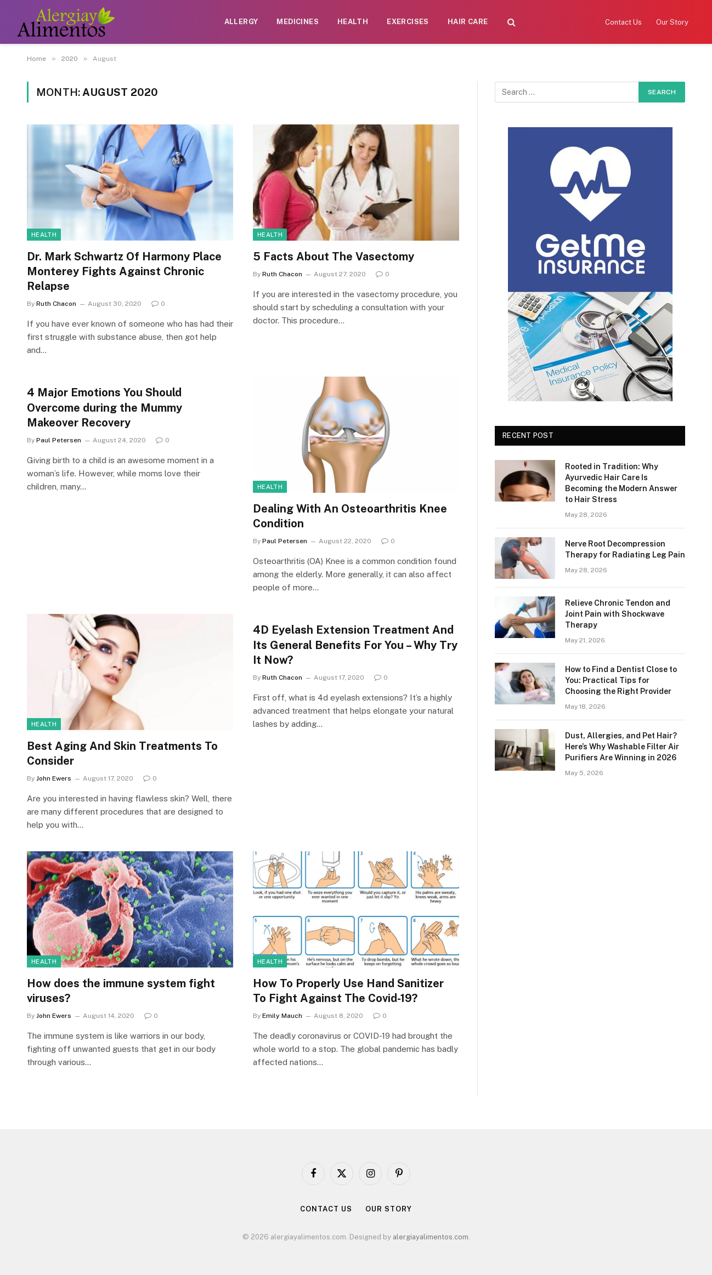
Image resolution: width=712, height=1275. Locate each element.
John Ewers (53, 778)
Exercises (408, 22)
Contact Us (623, 22)
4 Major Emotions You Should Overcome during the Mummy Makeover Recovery (104, 407)
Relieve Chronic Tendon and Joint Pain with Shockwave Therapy (617, 614)
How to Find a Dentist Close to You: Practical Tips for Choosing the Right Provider (621, 680)
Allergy (241, 22)
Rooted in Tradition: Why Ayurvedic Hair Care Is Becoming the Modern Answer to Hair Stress (621, 483)
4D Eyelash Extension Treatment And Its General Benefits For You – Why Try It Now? (355, 644)
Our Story (672, 22)
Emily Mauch (282, 1016)
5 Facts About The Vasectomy (333, 256)
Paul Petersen (58, 440)
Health (352, 22)
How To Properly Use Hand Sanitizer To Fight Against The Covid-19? (348, 991)
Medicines (297, 22)
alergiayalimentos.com (430, 1237)
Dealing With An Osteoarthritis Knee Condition (350, 516)
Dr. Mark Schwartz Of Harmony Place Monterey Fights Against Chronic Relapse (124, 271)
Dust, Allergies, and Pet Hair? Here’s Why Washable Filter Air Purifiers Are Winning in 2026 (622, 746)
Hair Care (468, 22)
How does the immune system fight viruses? (121, 991)
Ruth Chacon (56, 304)
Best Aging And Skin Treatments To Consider (122, 753)
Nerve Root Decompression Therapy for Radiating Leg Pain (625, 549)
